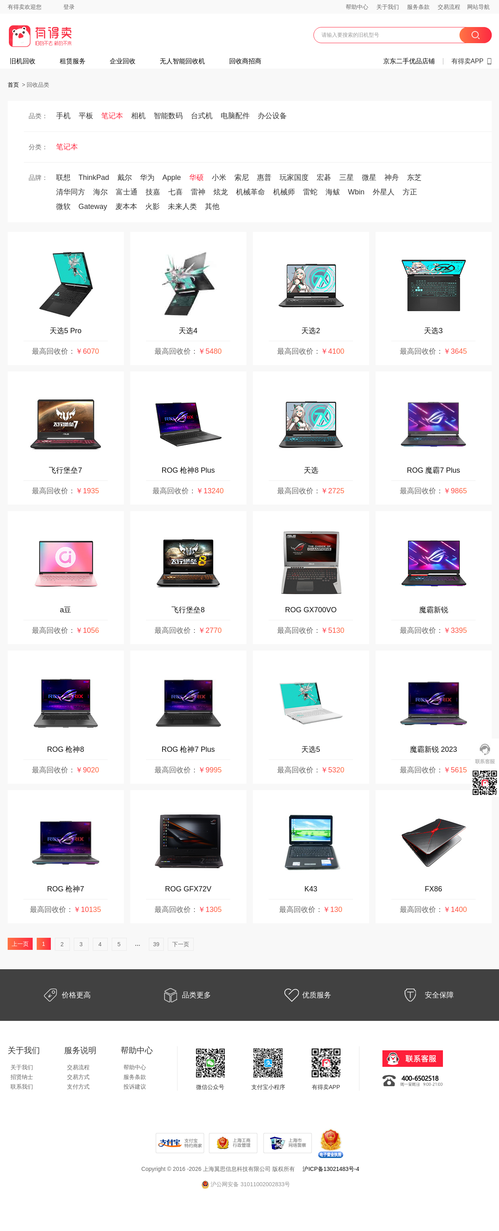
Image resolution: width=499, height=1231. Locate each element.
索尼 (241, 177)
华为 (147, 177)
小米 (219, 177)
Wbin (356, 192)
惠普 (264, 177)
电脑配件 (235, 116)
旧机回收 (22, 61)
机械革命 (250, 192)
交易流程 (449, 7)
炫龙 (220, 192)
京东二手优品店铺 (409, 61)
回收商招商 (245, 61)
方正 (410, 192)
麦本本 (126, 206)
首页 (13, 84)
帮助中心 (357, 7)
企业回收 (123, 61)
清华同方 (70, 192)
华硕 (196, 177)
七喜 (175, 192)
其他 (212, 206)
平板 (86, 116)
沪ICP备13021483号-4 (331, 1169)
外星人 (384, 192)
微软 (63, 206)
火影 (152, 206)
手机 (63, 116)
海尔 (100, 192)
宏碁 (324, 177)
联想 (63, 177)
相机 (138, 116)
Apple (172, 177)
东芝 (414, 177)
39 (156, 944)
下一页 (180, 944)
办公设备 (272, 116)
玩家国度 (294, 177)
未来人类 (182, 206)
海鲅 (333, 192)
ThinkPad (94, 177)
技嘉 (153, 192)
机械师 (284, 192)
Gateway (93, 206)
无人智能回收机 (182, 61)
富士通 (127, 192)
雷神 (198, 192)
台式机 (202, 116)
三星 (346, 177)
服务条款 (418, 7)
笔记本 (112, 116)
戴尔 (124, 177)
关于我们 (387, 7)
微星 (369, 177)
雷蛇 (310, 192)
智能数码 (168, 116)
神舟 (391, 177)
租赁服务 (73, 61)
